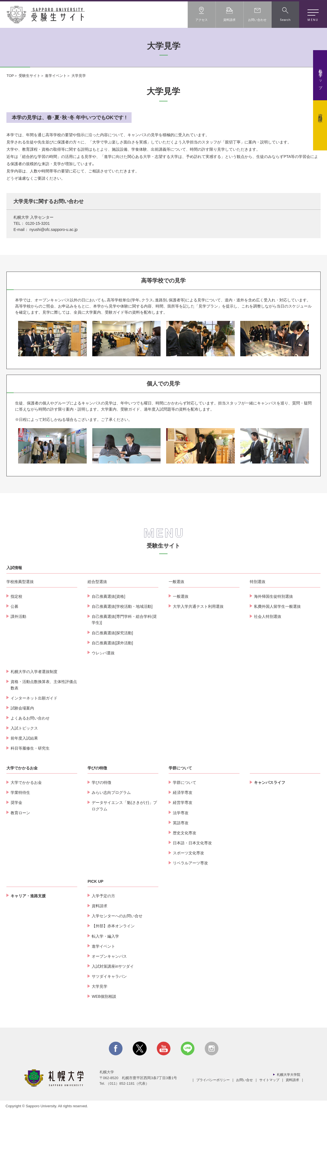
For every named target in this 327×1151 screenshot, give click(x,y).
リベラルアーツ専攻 (190, 902)
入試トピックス (24, 767)
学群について (180, 807)
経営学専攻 (182, 842)
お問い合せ (244, 1119)
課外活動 (18, 655)
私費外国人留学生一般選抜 (277, 645)
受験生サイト (29, 76)
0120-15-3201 (38, 223)
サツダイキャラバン (109, 1015)
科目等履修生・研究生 (30, 787)
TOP (10, 76)
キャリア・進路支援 (28, 935)
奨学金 (16, 842)
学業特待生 (20, 832)
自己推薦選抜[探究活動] (112, 672)
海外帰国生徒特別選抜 (273, 635)
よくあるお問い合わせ (30, 757)
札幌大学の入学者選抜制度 (34, 711)
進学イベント (56, 76)
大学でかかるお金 (22, 807)
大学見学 (99, 1025)
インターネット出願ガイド (34, 737)
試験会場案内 (22, 747)
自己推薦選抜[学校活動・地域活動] (122, 645)
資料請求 (320, 113)
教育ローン (20, 852)
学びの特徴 (97, 807)
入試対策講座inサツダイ (113, 1005)
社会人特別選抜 (267, 655)
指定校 (16, 635)
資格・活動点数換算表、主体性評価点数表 (44, 724)
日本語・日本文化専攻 (192, 882)
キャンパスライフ (269, 822)
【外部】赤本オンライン (113, 965)
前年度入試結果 (24, 777)
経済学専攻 (182, 832)
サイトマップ (269, 1119)
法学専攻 (180, 852)
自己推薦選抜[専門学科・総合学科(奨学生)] (124, 658)
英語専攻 (180, 862)
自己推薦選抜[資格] (108, 635)
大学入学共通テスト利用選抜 (198, 645)
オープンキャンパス (109, 995)
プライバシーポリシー (213, 1119)
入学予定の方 (103, 935)
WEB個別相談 (104, 1036)
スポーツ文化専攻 (188, 892)
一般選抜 (180, 635)
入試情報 (14, 607)
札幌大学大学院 (288, 1114)
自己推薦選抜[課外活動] (112, 682)
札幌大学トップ (320, 77)
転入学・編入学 (105, 975)
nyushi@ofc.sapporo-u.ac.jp (54, 229)
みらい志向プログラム (111, 832)
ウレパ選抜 (103, 692)
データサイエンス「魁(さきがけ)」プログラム (124, 845)
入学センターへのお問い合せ (117, 955)
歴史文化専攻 (184, 872)
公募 (14, 645)
